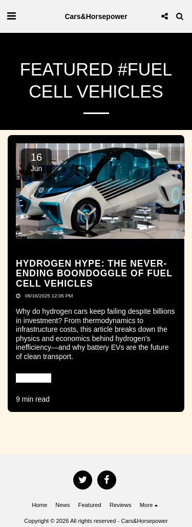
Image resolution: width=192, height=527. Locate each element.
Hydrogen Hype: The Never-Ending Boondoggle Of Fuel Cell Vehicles (94, 273)
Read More (33, 377)
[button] (11, 16)
